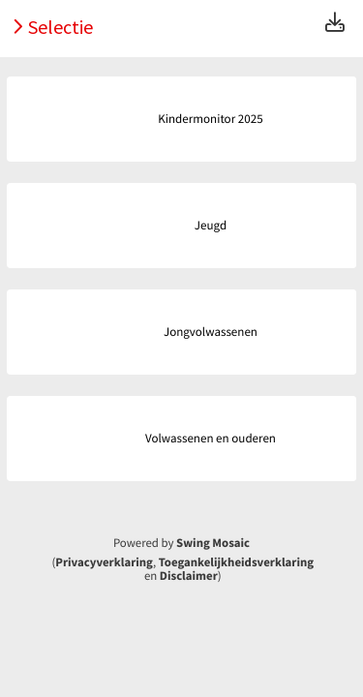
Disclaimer (189, 576)
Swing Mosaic (213, 543)
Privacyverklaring (104, 562)
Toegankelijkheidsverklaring (236, 562)
